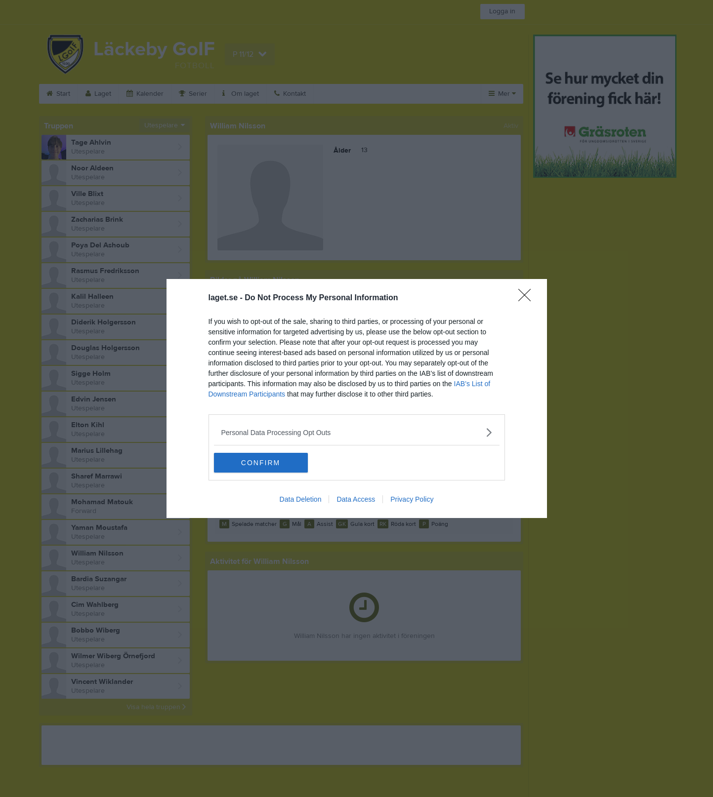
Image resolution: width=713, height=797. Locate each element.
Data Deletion (301, 499)
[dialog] (357, 398)
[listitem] (356, 432)
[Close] (527, 298)
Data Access (355, 499)
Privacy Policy (411, 499)
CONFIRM (260, 463)
